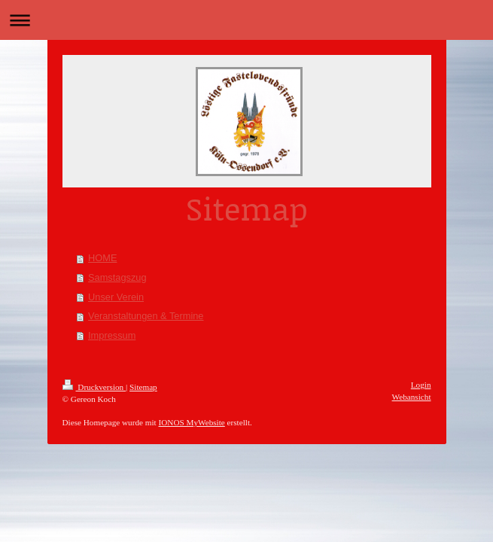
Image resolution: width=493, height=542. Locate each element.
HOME (102, 257)
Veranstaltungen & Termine (145, 315)
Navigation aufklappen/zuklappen (246, 20)
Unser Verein (116, 297)
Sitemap (143, 386)
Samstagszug (117, 277)
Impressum (111, 335)
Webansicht (411, 396)
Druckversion (94, 386)
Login (421, 384)
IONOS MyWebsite (192, 422)
